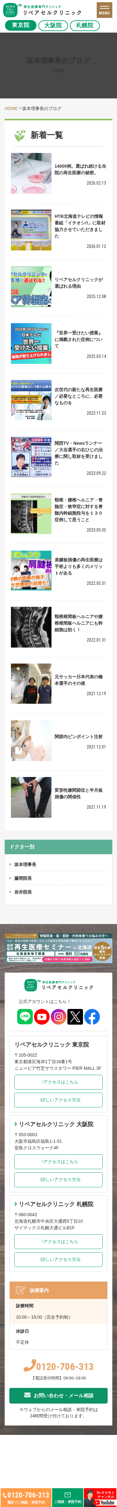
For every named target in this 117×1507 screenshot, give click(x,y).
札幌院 (87, 25)
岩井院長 (23, 892)
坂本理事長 (25, 864)
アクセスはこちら (58, 1081)
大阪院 (54, 25)
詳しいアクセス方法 (58, 1099)
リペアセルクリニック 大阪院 (53, 1124)
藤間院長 (23, 878)
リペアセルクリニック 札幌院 (53, 1204)
